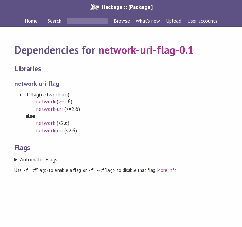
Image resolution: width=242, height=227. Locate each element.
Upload (173, 21)
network (45, 101)
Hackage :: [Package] (127, 6)
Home (31, 21)
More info (166, 170)
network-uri (49, 109)
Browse (122, 21)
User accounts (202, 21)
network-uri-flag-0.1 (146, 50)
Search (54, 21)
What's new (148, 21)
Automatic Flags (38, 159)
